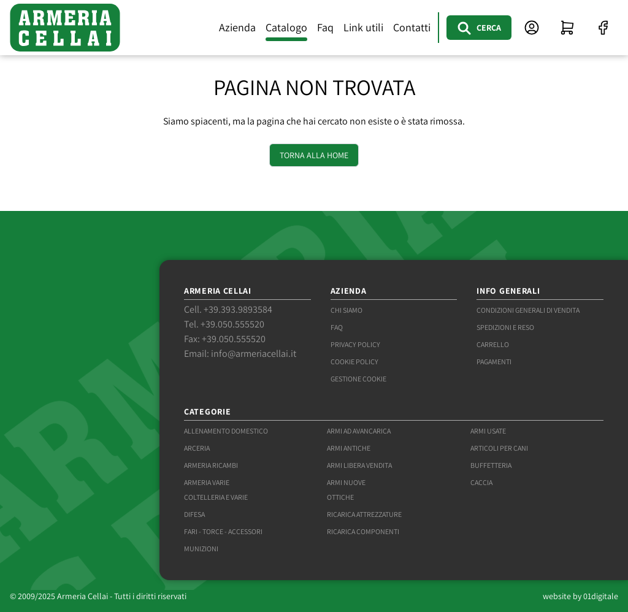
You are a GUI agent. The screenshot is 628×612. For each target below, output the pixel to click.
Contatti (412, 27)
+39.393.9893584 (238, 309)
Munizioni (201, 548)
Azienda (237, 27)
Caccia (481, 482)
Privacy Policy (355, 344)
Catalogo (286, 27)
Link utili (363, 27)
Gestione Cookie (358, 378)
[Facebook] (603, 27)
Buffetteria (490, 465)
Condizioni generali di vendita (528, 310)
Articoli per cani (499, 448)
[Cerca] (478, 27)
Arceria (197, 448)
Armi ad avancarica (359, 430)
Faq (325, 27)
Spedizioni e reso (505, 327)
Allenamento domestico (226, 430)
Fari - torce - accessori (223, 531)
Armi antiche (348, 448)
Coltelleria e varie (216, 497)
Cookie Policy (354, 361)
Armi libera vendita (359, 465)
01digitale (600, 596)
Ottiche (340, 497)
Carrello (493, 344)
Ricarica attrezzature (364, 514)
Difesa (194, 514)
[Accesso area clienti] (531, 27)
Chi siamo (346, 310)
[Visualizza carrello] (567, 27)
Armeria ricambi (211, 465)
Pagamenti (494, 361)
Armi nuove (346, 482)
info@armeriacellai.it (253, 353)
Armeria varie (206, 482)
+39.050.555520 (232, 324)
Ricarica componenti (363, 531)
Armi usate (488, 430)
